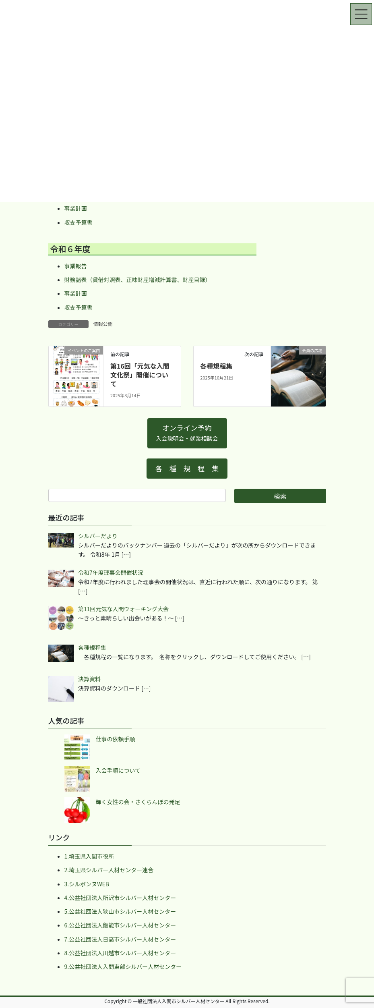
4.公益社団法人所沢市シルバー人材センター (120, 898)
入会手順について (118, 770)
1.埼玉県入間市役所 (89, 856)
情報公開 (103, 323)
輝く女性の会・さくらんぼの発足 (138, 802)
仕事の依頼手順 (115, 739)
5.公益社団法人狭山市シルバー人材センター (120, 911)
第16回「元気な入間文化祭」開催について (139, 375)
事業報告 (75, 266)
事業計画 (75, 208)
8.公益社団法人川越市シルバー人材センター (120, 953)
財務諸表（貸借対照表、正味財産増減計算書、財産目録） (137, 280)
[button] (187, 433)
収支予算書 (78, 222)
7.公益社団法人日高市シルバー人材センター (120, 939)
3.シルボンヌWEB (86, 884)
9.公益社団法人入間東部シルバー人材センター (123, 966)
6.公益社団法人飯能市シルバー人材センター (120, 925)
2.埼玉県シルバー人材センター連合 (109, 870)
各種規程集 (216, 366)
